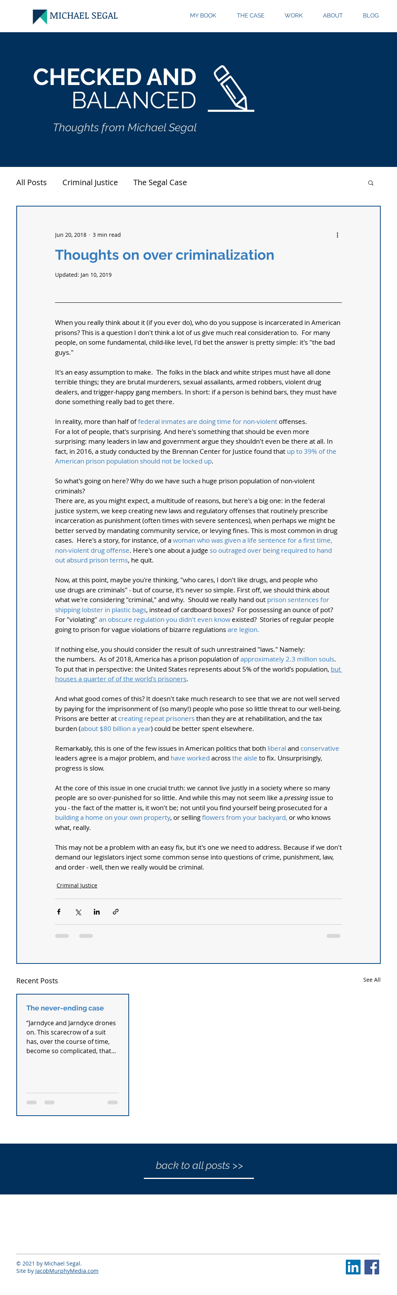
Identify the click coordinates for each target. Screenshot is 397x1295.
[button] (371, 182)
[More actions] (337, 234)
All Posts (31, 182)
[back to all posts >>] (199, 1165)
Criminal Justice (90, 182)
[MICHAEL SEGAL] (84, 15)
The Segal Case (160, 182)
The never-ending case (65, 1008)
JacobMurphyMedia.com (66, 1270)
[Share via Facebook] (58, 911)
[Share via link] (115, 911)
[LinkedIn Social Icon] (353, 1267)
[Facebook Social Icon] (371, 1267)
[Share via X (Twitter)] (77, 911)
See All (372, 979)
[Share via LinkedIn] (96, 911)
